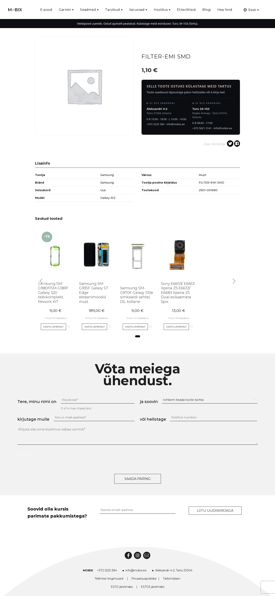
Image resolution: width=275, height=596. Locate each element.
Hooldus (161, 10)
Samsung (107, 182)
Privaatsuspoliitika (143, 578)
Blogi (206, 10)
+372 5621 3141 (202, 128)
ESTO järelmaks (122, 587)
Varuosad (137, 10)
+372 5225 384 (155, 124)
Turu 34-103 (200, 109)
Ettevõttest (186, 10)
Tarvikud (112, 10)
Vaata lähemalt (53, 326)
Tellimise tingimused (109, 578)
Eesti (249, 10)
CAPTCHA (25, 455)
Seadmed (88, 10)
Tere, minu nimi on (36, 401)
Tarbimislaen (171, 578)
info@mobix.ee (175, 124)
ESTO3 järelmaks (152, 587)
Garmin (65, 10)
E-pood (46, 10)
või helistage (153, 419)
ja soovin (149, 401)
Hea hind (224, 10)
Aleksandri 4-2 (157, 109)
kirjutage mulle (33, 419)
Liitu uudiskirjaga (215, 511)
